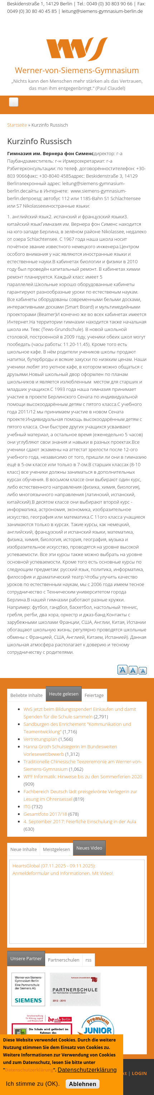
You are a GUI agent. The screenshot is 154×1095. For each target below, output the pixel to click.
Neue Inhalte (23, 849)
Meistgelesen (56, 849)
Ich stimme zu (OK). (33, 1084)
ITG (27, 806)
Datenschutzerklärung (29, 1070)
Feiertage (94, 695)
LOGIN (139, 1073)
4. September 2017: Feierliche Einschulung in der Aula (80, 821)
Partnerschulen (64, 960)
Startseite (17, 125)
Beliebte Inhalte (26, 695)
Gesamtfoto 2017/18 (45, 814)
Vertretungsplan (40, 739)
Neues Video (89, 848)
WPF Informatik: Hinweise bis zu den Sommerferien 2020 (83, 776)
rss (89, 960)
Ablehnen (82, 1084)
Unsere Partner (27, 956)
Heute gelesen (63, 694)
